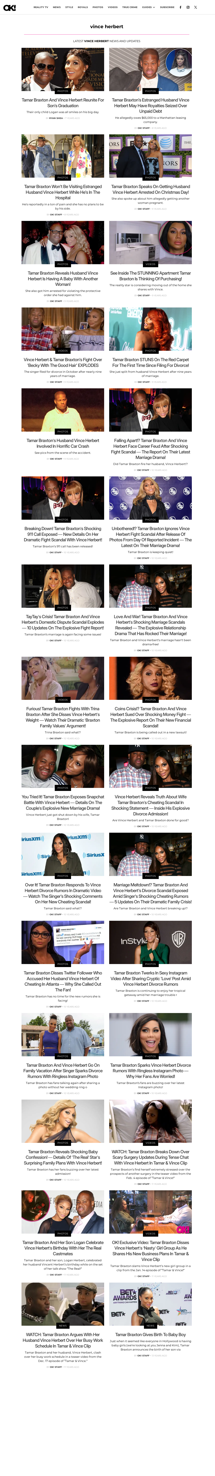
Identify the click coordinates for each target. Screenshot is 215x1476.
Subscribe (167, 7)
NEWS (57, 7)
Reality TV (41, 7)
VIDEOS (113, 7)
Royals (83, 7)
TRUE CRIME (129, 7)
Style (69, 7)
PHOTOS (98, 7)
